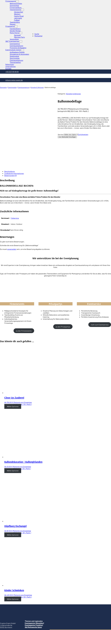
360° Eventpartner (12, 41)
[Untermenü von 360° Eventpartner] (20, 41)
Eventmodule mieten (13, 50)
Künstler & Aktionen (37, 87)
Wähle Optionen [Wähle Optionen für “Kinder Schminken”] (13, 571)
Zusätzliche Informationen (14, 145)
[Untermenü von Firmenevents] (17, 1)
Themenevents (15, 10)
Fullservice (15, 190)
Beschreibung (9, 143)
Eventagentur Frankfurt (34, 597)
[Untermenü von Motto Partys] (20, 33)
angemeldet (11, 221)
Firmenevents (10, 1)
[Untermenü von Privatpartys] (16, 26)
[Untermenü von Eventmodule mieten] (22, 50)
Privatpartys (10, 26)
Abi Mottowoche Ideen (33, 599)
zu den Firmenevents (24, 303)
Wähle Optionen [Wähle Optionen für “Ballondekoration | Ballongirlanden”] (13, 443)
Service (61, 134)
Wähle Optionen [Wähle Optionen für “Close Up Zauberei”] (13, 378)
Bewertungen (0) (10, 148)
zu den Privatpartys (63, 299)
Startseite (3, 87)
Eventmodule (12, 87)
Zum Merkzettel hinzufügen (67, 137)
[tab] (57, 143)
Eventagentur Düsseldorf (34, 595)
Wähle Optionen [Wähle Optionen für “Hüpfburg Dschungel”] (13, 507)
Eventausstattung (23, 87)
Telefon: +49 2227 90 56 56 (10, 603)
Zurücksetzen (83, 134)
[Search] (23, 627)
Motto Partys (14, 33)
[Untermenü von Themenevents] (22, 10)
